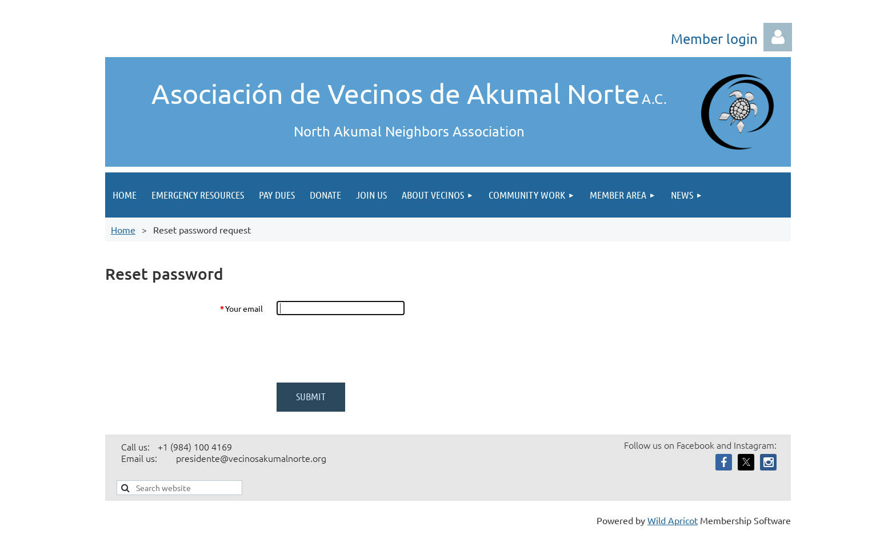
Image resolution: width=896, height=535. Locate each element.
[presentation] (363, 349)
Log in (777, 37)
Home (123, 229)
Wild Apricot (672, 520)
